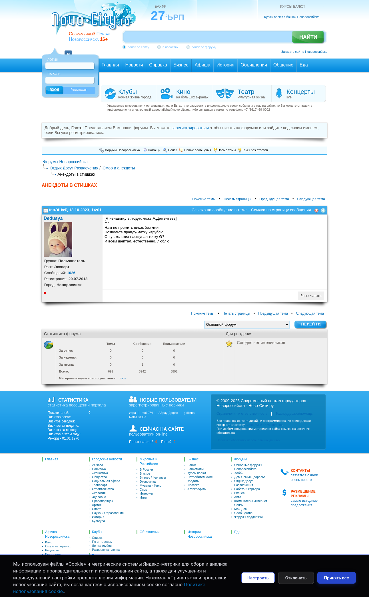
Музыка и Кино (150, 485)
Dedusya (53, 218)
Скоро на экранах (58, 546)
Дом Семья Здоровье (250, 477)
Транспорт (99, 485)
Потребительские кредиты (200, 479)
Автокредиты (196, 489)
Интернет (146, 493)
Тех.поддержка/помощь (293, 414)
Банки (191, 465)
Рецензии (52, 550)
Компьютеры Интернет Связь (250, 503)
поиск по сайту (138, 47)
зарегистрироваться (190, 128)
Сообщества (243, 513)
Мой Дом (240, 509)
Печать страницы (237, 199)
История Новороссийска (199, 534)
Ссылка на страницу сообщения (281, 210)
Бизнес (192, 459)
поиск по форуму (204, 47)
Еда (237, 532)
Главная (51, 459)
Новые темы (225, 150)
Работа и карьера (247, 489)
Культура (98, 521)
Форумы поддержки (248, 517)
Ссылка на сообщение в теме (219, 210)
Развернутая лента (106, 549)
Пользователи (103, 556)
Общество (99, 477)
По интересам (102, 541)
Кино (48, 542)
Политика (99, 469)
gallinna (189, 412)
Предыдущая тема (274, 199)
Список (97, 537)
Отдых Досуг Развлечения (74, 168)
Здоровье (99, 497)
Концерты (52, 566)
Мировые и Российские (149, 461)
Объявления (149, 532)
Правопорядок (102, 501)
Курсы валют (196, 473)
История (98, 517)
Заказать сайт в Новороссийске (304, 51)
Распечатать (311, 295)
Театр (49, 562)
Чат (95, 579)
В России (146, 469)
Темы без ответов (253, 150)
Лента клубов (102, 545)
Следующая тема (311, 199)
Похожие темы (203, 199)
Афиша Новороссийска (57, 534)
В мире (145, 473)
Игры (143, 497)
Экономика (100, 473)
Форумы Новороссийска (119, 150)
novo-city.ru (96, 22)
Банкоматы (195, 469)
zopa (122, 378)
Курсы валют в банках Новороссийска (292, 17)
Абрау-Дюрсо (168, 412)
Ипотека (193, 485)
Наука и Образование (108, 513)
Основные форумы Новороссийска (248, 467)
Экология (99, 493)
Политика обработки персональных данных (248, 440)
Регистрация (79, 89)
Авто (237, 497)
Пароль (53, 74)
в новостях (170, 47)
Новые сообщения (195, 150)
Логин (52, 59)
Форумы (240, 459)
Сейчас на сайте (104, 569)
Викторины (53, 554)
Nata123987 (137, 417)
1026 (71, 273)
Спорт (96, 509)
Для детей (52, 558)
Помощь (151, 150)
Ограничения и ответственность (241, 414)
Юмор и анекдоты (118, 168)
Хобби (238, 473)
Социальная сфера (106, 481)
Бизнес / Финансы (153, 477)
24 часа (97, 465)
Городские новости (107, 459)
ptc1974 (147, 412)
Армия (96, 505)
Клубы (50, 570)
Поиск (170, 150)
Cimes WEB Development (264, 424)
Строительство (103, 489)
